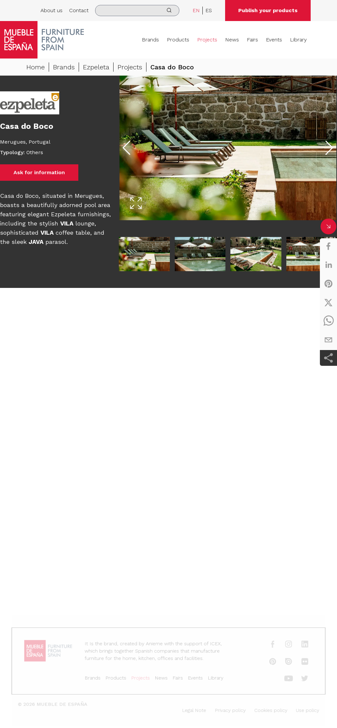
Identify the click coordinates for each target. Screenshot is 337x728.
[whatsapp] (328, 321)
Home (35, 67)
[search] (137, 10)
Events (274, 39)
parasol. (47, 241)
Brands (150, 39)
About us (51, 10)
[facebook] (328, 246)
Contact (79, 10)
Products (178, 39)
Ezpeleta (96, 67)
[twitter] (328, 302)
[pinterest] (328, 284)
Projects (207, 39)
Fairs (252, 39)
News (232, 39)
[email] (328, 340)
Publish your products (268, 10)
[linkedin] (328, 265)
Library (298, 39)
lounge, (78, 223)
